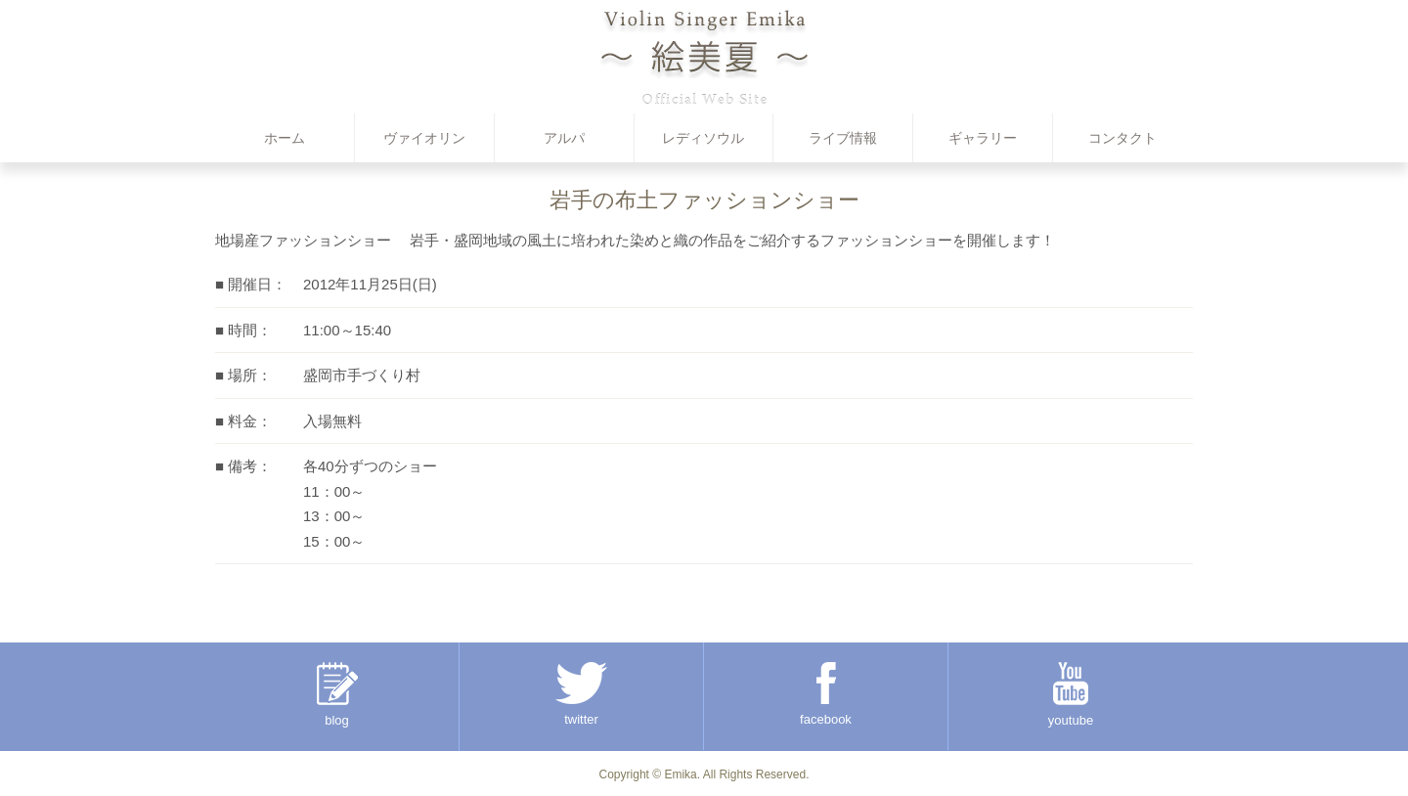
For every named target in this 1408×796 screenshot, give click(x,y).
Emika (680, 774)
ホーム (284, 138)
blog (337, 695)
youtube (1070, 695)
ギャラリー (982, 138)
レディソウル (703, 138)
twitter (581, 694)
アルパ (564, 138)
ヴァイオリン (424, 138)
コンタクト (1122, 138)
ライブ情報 (843, 138)
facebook (826, 694)
